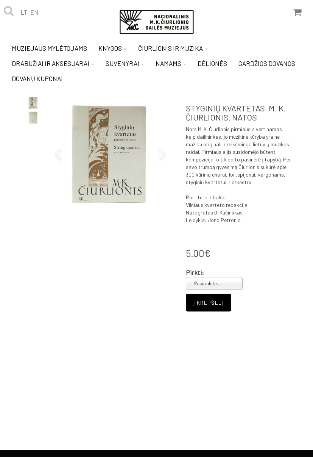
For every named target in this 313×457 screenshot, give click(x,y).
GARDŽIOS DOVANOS (266, 63)
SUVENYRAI (125, 63)
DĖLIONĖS (212, 63)
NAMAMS (171, 63)
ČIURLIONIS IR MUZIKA (173, 48)
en (34, 12)
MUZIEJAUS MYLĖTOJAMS (49, 48)
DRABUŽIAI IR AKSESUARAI (53, 63)
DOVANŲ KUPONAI (37, 78)
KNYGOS (112, 48)
